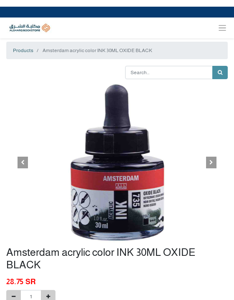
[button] (23, 162)
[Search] (220, 72)
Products (23, 50)
